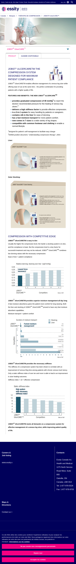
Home (3, 2)
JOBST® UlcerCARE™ (51, 16)
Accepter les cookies (38, 560)
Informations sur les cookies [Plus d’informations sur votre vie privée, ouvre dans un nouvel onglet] (19, 542)
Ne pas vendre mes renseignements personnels (38, 546)
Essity (25, 2)
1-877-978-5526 (66, 486)
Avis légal (15, 2)
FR (65, 2)
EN (62, 2)
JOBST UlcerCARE (16, 49)
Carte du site (8, 2)
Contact (21, 2)
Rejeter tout (38, 553)
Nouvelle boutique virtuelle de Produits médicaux (42, 2)
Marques (13, 16)
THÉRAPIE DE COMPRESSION (30, 16)
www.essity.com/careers (12, 463)
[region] (38, 547)
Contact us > (7, 512)
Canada (4, 16)
